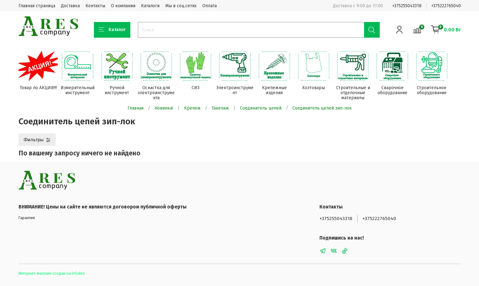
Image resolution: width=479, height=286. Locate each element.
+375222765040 (446, 5)
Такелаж (220, 108)
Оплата (209, 5)
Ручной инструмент (119, 91)
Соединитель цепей (260, 108)
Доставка (70, 5)
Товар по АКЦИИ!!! (38, 88)
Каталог (112, 30)
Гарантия (27, 218)
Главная (136, 108)
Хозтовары (320, 88)
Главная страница (37, 5)
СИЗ (199, 88)
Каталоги (150, 5)
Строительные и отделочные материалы (360, 93)
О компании (123, 5)
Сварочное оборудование (400, 91)
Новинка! (164, 108)
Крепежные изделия (279, 91)
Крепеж (192, 108)
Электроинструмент (239, 91)
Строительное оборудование (440, 91)
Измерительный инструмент (79, 91)
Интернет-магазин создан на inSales (52, 273)
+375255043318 (407, 5)
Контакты (95, 5)
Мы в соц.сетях (181, 5)
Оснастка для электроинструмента (159, 93)
